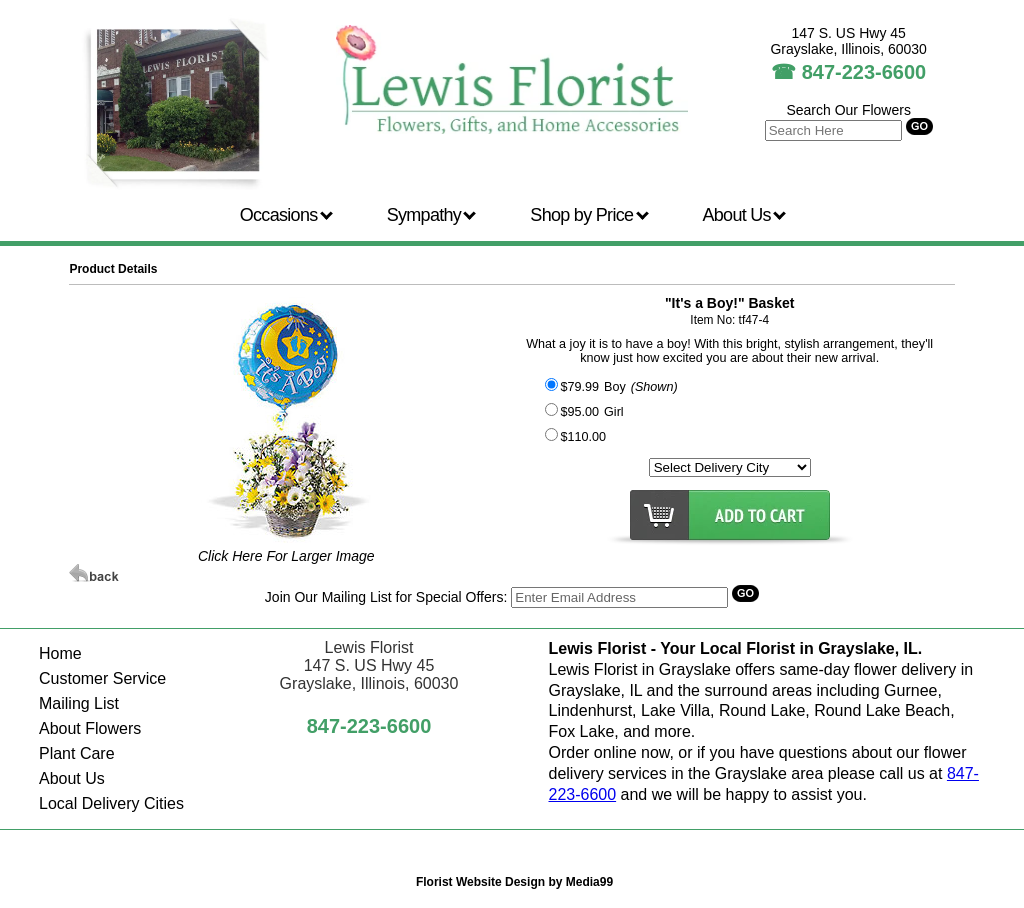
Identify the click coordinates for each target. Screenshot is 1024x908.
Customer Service (102, 678)
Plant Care (77, 753)
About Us (744, 215)
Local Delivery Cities (111, 803)
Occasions (286, 215)
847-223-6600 (864, 72)
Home (60, 653)
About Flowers (90, 728)
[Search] (619, 597)
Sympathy (432, 215)
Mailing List (79, 703)
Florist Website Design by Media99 (514, 882)
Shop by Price (589, 215)
